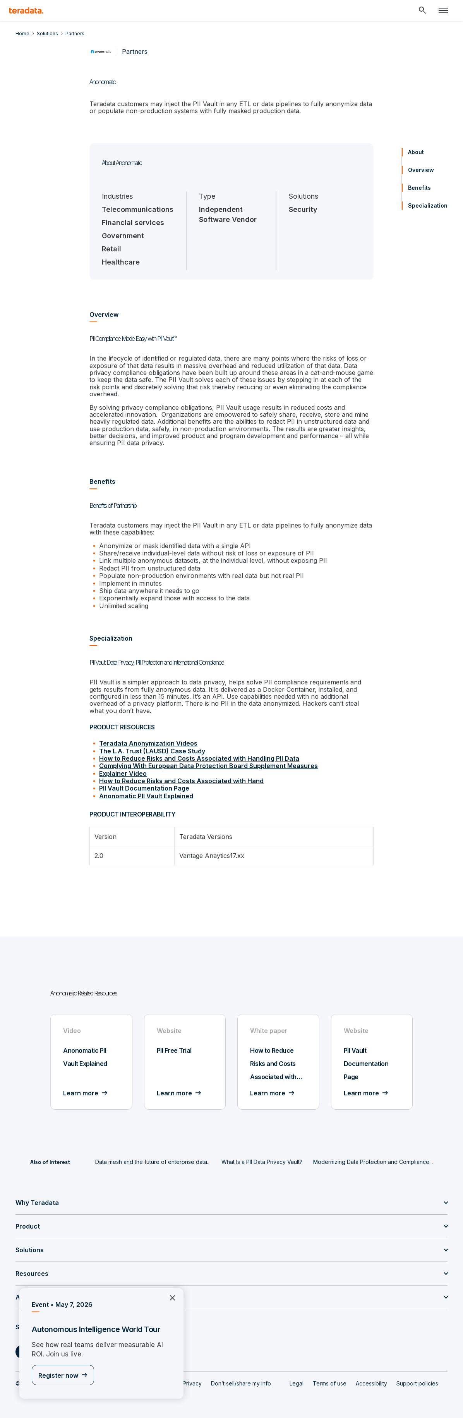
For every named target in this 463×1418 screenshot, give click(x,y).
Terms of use (329, 1383)
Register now (58, 1375)
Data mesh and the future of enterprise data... (153, 1161)
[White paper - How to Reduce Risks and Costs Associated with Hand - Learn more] (278, 1062)
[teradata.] (26, 10)
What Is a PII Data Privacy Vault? (261, 1161)
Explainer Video (123, 773)
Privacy (192, 1383)
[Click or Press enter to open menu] (443, 10)
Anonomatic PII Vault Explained (146, 796)
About (416, 152)
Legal (297, 1383)
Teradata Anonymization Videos (148, 743)
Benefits (419, 187)
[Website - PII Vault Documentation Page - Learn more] (372, 1062)
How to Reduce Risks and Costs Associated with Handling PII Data (199, 758)
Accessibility (371, 1383)
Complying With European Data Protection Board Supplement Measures (208, 766)
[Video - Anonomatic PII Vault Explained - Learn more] (91, 1062)
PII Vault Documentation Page (144, 788)
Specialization (428, 205)
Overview (421, 170)
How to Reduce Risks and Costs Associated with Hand (181, 781)
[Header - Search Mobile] (422, 10)
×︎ (169, 1297)
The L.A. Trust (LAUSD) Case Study (152, 751)
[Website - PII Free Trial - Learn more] (185, 1062)
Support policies (417, 1383)
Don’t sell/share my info (241, 1383)
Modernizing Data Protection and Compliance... (373, 1161)
